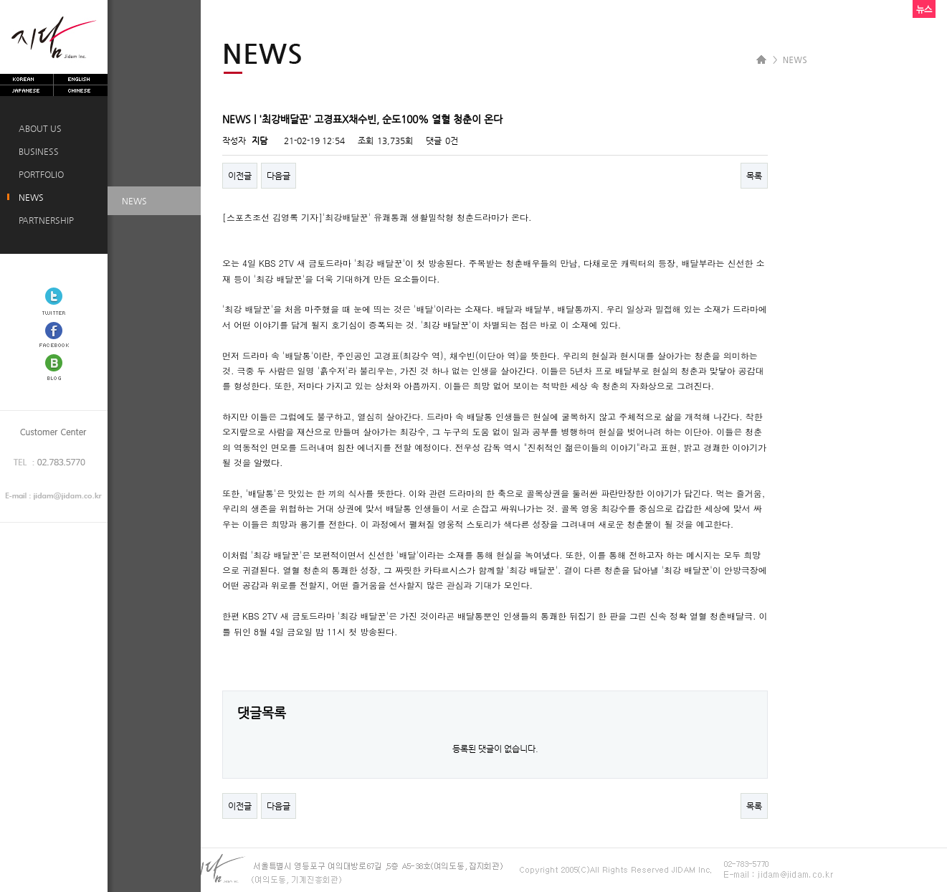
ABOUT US (38, 128)
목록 (754, 176)
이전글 (240, 176)
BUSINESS (36, 151)
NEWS (29, 197)
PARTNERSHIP (44, 220)
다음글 (278, 176)
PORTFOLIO (39, 174)
